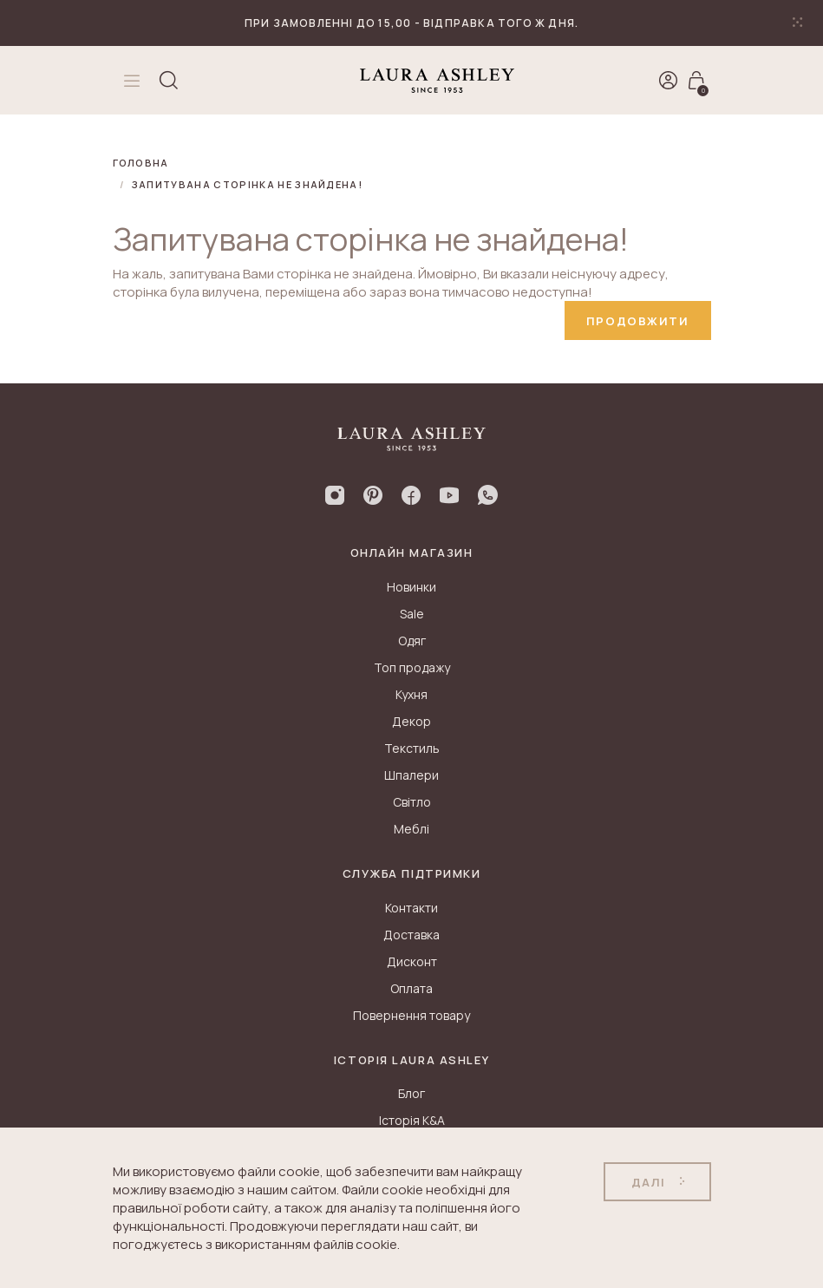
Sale (412, 613)
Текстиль (412, 748)
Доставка (411, 934)
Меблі (411, 829)
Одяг (412, 640)
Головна (141, 162)
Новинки (411, 587)
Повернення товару (411, 1015)
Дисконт (412, 961)
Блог (411, 1093)
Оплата (411, 988)
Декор (411, 721)
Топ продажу (412, 667)
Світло (412, 802)
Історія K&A (412, 1120)
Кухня (411, 694)
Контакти (411, 907)
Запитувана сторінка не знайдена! (247, 184)
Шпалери (411, 775)
